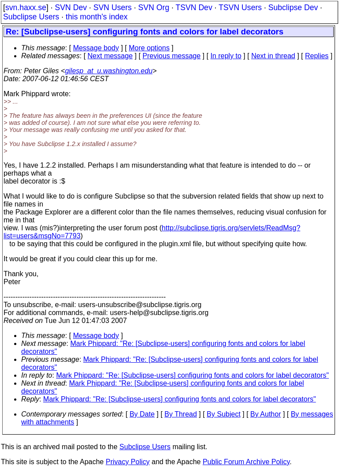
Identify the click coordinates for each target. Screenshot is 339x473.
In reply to (226, 56)
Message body (96, 48)
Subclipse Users (31, 16)
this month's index (97, 16)
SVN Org (153, 7)
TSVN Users (240, 7)
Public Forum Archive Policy (246, 461)
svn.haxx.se (25, 7)
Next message (109, 56)
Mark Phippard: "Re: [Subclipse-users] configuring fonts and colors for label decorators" (192, 375)
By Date (141, 414)
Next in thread (273, 56)
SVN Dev (71, 7)
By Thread (181, 414)
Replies (316, 56)
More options (149, 48)
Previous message (172, 56)
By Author (265, 414)
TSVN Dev (194, 7)
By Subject (223, 414)
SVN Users (112, 7)
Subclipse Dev (293, 7)
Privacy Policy (127, 461)
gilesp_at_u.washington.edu (108, 71)
